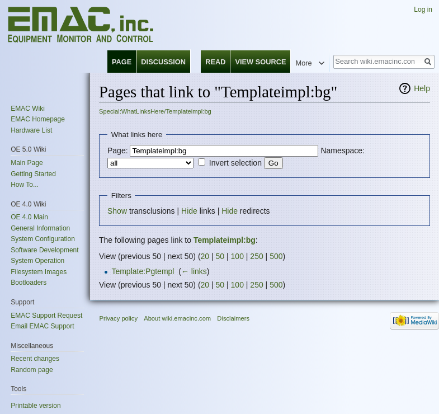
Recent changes (35, 359)
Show (117, 210)
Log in (423, 9)
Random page (32, 370)
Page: (117, 150)
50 (220, 256)
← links (194, 271)
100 (237, 256)
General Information (40, 228)
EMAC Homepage (38, 119)
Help (422, 88)
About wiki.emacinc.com (177, 318)
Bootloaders (28, 282)
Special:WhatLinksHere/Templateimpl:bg (155, 111)
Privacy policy (119, 318)
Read (215, 62)
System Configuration (43, 239)
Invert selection (235, 162)
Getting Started (33, 174)
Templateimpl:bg (224, 240)
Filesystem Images (39, 272)
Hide (189, 210)
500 (276, 256)
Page (121, 62)
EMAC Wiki (28, 108)
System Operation (37, 261)
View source (260, 62)
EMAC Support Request (46, 315)
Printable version (35, 406)
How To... (25, 185)
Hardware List (31, 130)
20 (205, 256)
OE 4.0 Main (29, 217)
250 (256, 256)
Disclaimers (233, 318)
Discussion (163, 62)
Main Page (27, 163)
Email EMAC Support (42, 326)
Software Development (44, 250)
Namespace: (342, 150)
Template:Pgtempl (142, 271)
